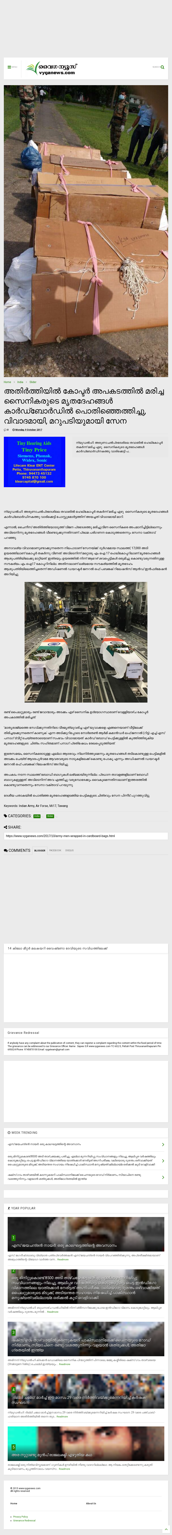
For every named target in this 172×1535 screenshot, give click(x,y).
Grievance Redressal (24, 1520)
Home (7, 382)
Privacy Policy (20, 1516)
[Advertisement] (86, 31)
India (20, 382)
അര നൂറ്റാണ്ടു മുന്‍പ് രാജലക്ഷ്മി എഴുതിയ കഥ (52, 1455)
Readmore (63, 1259)
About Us (91, 1503)
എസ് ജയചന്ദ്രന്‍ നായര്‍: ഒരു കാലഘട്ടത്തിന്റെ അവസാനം (64, 1245)
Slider (33, 382)
